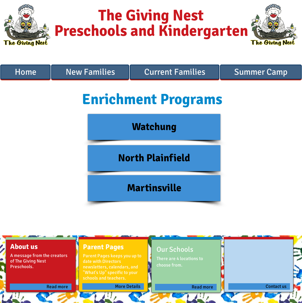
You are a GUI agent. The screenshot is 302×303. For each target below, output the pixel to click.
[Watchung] (154, 127)
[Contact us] (259, 286)
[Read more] (40, 287)
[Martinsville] (154, 188)
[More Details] (113, 286)
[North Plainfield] (154, 158)
